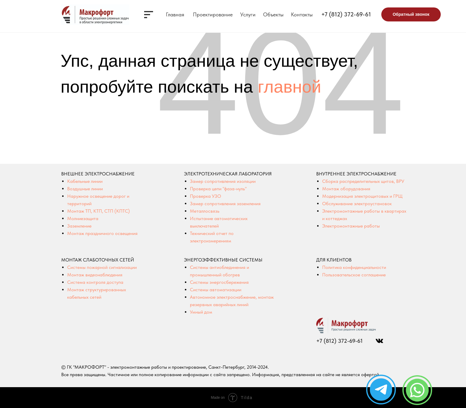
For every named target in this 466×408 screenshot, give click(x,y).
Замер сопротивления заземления (225, 203)
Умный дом (201, 312)
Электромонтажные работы (351, 226)
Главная (175, 14)
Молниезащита (82, 218)
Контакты (302, 14)
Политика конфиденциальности (354, 267)
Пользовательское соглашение (354, 275)
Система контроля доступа (95, 282)
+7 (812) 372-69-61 (346, 14)
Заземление (79, 226)
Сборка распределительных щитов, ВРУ (363, 181)
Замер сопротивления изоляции (223, 181)
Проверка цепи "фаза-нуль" (218, 188)
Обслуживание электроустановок (357, 203)
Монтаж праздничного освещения (102, 233)
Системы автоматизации (215, 289)
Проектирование (213, 14)
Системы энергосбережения (219, 282)
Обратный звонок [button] (411, 14)
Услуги (248, 14)
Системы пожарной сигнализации (102, 267)
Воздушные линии (85, 188)
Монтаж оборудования (346, 188)
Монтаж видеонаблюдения (94, 275)
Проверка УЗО (205, 196)
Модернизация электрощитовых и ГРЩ (362, 196)
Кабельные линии (85, 181)
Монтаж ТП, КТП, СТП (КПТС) (98, 211)
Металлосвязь (204, 211)
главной (289, 86)
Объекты (273, 14)
